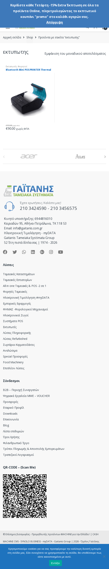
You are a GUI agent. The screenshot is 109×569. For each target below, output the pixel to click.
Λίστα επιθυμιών (13, 431)
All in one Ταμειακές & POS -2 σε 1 (24, 286)
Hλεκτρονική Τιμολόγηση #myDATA (26, 297)
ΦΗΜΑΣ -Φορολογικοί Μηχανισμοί (25, 309)
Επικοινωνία (10, 419)
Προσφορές (10, 402)
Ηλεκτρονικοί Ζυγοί (15, 315)
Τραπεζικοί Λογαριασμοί (18, 455)
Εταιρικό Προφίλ (13, 407)
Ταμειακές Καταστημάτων (19, 274)
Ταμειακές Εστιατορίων (17, 280)
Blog (6, 425)
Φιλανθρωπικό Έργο (16, 443)
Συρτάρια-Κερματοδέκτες (19, 345)
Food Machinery (13, 362)
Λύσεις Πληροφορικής (17, 333)
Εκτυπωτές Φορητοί (16, 66)
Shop (29, 37)
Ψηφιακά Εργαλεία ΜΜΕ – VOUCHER (26, 396)
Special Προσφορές (15, 356)
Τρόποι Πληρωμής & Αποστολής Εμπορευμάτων (33, 449)
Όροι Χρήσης (11, 437)
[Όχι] (104, 556)
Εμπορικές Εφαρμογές (17, 303)
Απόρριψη (54, 22)
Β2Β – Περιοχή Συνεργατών (21, 390)
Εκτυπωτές (10, 327)
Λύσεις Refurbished (15, 339)
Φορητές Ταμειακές (15, 291)
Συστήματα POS (13, 321)
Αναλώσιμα (10, 350)
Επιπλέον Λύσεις (13, 368)
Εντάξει (55, 563)
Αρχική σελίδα (12, 37)
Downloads (10, 413)
